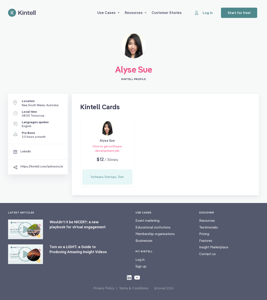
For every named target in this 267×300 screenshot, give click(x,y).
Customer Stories (167, 12)
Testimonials (208, 227)
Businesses (143, 241)
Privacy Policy (103, 288)
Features (205, 241)
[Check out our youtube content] (137, 277)
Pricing (204, 234)
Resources (136, 12)
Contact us (207, 254)
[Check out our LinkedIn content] (129, 277)
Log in (140, 259)
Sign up (140, 266)
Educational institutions (153, 227)
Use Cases (108, 12)
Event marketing (147, 220)
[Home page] (22, 13)
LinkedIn (26, 151)
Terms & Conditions (133, 288)
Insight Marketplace (213, 247)
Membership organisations (155, 234)
